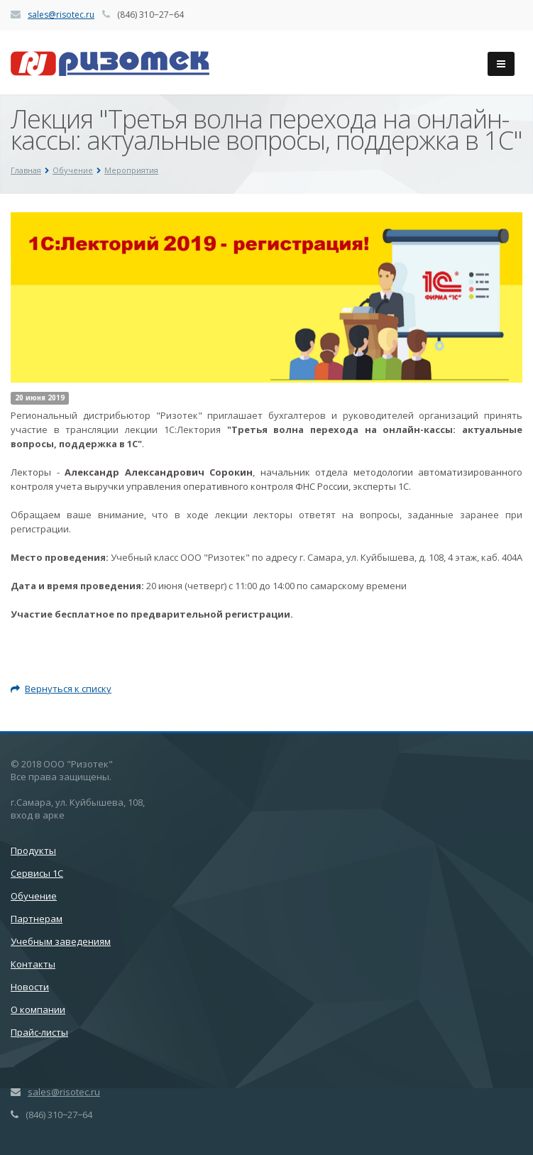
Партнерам (36, 918)
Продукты (33, 850)
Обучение (34, 895)
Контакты (33, 964)
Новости (30, 986)
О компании (38, 1009)
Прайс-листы (39, 1032)
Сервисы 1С (37, 873)
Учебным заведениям (61, 941)
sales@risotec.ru (61, 15)
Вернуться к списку (61, 688)
